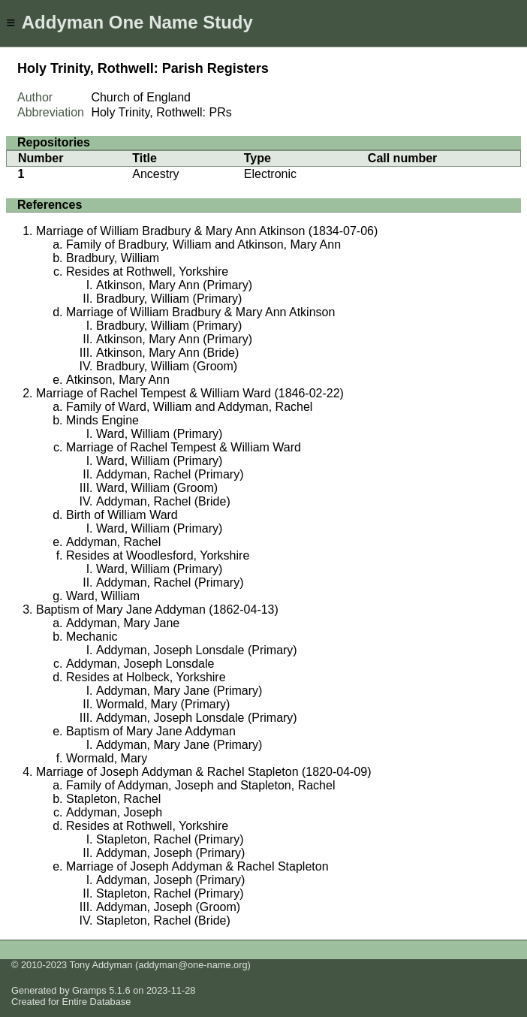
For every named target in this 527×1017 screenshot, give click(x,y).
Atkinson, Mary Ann (118, 379)
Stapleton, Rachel (113, 798)
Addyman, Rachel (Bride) (163, 501)
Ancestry (155, 173)
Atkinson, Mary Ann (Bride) (167, 352)
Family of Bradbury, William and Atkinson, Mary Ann (203, 244)
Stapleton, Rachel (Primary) (170, 839)
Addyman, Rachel (113, 542)
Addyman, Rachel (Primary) (170, 474)
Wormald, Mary (106, 758)
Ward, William (103, 596)
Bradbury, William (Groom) (166, 366)
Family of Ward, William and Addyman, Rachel (189, 406)
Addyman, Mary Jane (122, 623)
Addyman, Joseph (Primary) (170, 852)
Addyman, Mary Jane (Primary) (179, 690)
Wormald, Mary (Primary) (163, 704)
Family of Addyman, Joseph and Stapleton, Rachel (200, 785)
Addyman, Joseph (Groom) (168, 907)
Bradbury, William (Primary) (169, 298)
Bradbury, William (112, 258)
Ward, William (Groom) (157, 487)
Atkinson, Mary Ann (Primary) (174, 285)
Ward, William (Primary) (159, 433)
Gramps (89, 990)
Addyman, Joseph (114, 812)
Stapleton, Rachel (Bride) (163, 920)
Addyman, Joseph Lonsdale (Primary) (196, 650)
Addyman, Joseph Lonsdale (140, 663)
